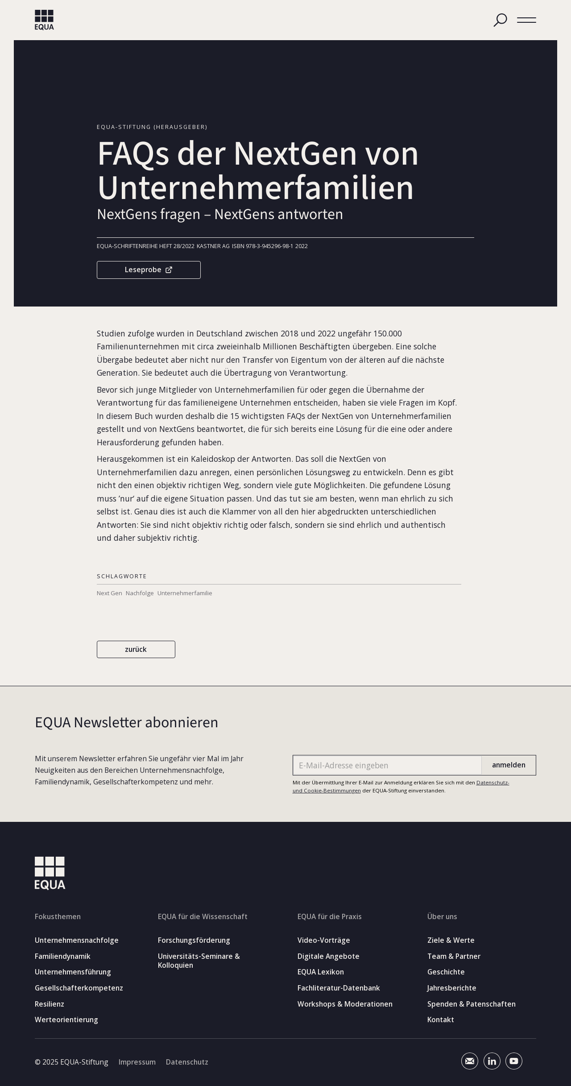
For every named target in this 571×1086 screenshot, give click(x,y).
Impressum (137, 1062)
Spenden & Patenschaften (471, 1003)
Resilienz (49, 1003)
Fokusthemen (58, 916)
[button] (526, 19)
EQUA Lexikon (321, 971)
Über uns (442, 916)
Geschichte (446, 971)
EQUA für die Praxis (330, 916)
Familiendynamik (63, 955)
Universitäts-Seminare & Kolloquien (199, 960)
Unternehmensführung (73, 971)
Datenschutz (187, 1062)
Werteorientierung (66, 1019)
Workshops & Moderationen (345, 1003)
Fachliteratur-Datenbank (339, 987)
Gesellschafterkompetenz (79, 987)
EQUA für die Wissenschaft (203, 916)
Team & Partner (453, 955)
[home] (44, 20)
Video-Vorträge (324, 940)
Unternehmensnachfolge (77, 940)
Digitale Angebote (329, 955)
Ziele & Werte (451, 940)
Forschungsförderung (194, 940)
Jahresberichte (451, 987)
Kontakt (440, 1019)
